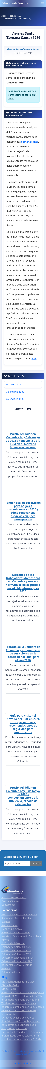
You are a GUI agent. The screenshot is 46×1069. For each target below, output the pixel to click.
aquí (34, 358)
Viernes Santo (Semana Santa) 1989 (23, 35)
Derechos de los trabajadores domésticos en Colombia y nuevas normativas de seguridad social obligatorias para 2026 (23, 582)
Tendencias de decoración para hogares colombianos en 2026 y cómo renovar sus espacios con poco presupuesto (23, 510)
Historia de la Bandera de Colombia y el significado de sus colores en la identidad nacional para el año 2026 (23, 653)
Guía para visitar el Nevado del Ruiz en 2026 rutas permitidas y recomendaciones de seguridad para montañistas (23, 724)
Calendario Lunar (11, 972)
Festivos (5, 969)
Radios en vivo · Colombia (15, 933)
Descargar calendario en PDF (17, 958)
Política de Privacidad (13, 943)
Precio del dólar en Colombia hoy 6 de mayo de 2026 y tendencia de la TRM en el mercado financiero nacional (23, 440)
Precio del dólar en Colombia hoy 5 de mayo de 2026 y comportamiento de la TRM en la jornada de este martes (23, 796)
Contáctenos (8, 905)
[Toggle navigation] (43, 3)
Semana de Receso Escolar (16, 918)
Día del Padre (8, 989)
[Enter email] (17, 864)
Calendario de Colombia (14, 3)
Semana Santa (9, 926)
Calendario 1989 (15, 391)
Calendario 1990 (15, 399)
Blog (4, 978)
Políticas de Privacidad (13, 898)
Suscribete (36, 864)
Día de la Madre (10, 985)
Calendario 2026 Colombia (23, 1064)
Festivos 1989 (13, 384)
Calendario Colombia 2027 (16, 954)
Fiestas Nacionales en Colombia (19, 915)
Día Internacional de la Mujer (17, 982)
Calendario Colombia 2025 (16, 947)
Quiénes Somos (10, 901)
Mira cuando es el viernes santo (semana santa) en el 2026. (22, 94)
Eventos (5, 922)
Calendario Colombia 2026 (16, 951)
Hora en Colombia (11, 929)
